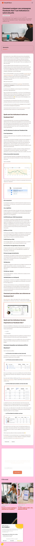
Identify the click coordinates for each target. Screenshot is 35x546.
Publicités (13, 441)
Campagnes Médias (6, 15)
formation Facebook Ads (23, 107)
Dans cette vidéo (7, 299)
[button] (2, 544)
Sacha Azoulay (11, 17)
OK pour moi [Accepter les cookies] (19, 540)
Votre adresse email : (17, 465)
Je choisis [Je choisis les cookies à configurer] (12, 540)
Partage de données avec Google (8, 535)
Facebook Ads (7, 441)
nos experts (6, 436)
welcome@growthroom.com (18, 438)
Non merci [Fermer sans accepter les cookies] (4, 540)
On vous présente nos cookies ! (7, 536)
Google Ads (20, 83)
